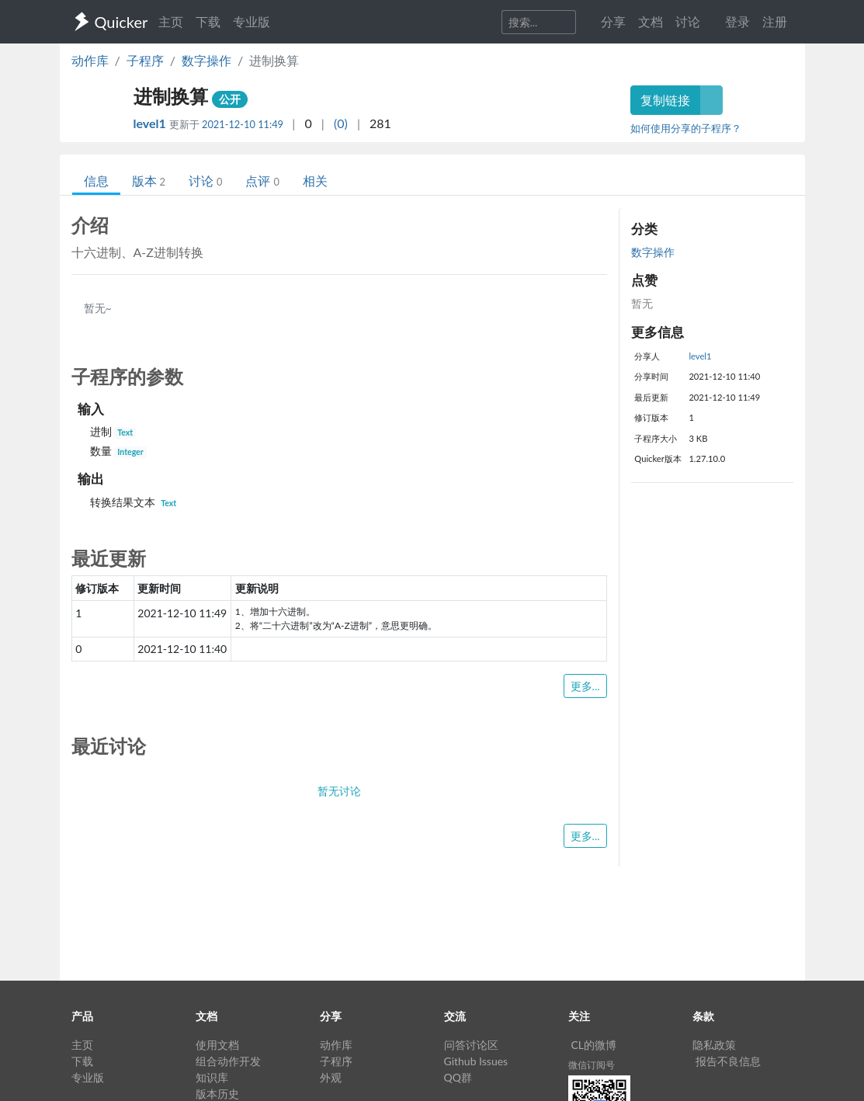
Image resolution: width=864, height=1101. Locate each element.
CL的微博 (594, 1044)
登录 (737, 21)
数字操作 (206, 60)
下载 (208, 21)
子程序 (145, 60)
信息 (96, 180)
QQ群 (458, 1077)
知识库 (212, 1077)
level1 (151, 123)
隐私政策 (714, 1044)
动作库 (90, 60)
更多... (585, 686)
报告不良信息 (728, 1061)
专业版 (251, 21)
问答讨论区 (471, 1044)
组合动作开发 (228, 1061)
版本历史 (217, 1093)
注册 (774, 21)
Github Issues (476, 1061)
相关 (315, 180)
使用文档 (217, 1044)
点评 (262, 180)
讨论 (205, 180)
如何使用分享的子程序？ (685, 128)
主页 (170, 21)
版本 (148, 180)
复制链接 (665, 99)
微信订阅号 (591, 1065)
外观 (331, 1077)
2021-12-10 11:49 (242, 124)
